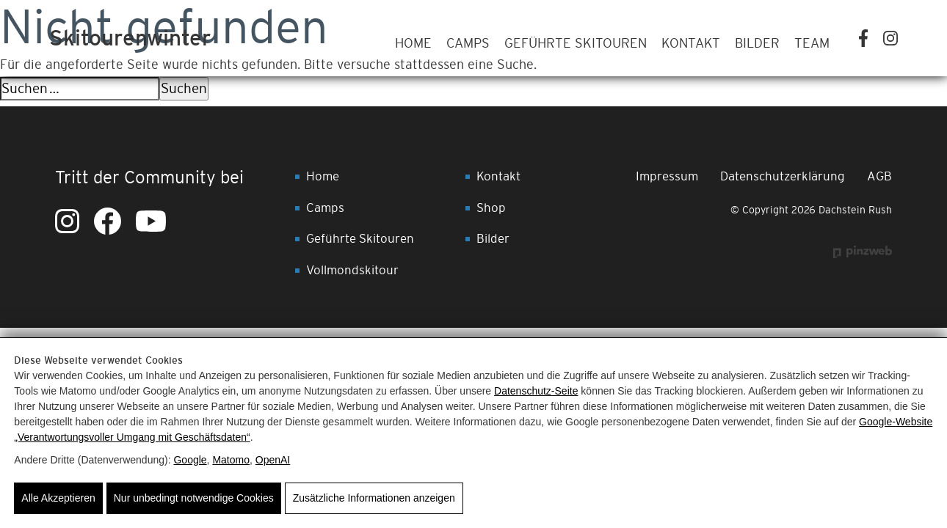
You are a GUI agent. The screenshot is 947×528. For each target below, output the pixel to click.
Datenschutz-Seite (536, 391)
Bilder (757, 43)
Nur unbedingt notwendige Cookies (194, 498)
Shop (491, 207)
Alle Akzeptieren (58, 498)
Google (189, 460)
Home (413, 43)
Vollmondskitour (352, 270)
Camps (468, 43)
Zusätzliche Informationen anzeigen (374, 498)
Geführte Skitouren (575, 43)
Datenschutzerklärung (782, 176)
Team (812, 43)
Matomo (231, 460)
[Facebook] (863, 37)
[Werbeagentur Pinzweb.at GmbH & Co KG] (862, 252)
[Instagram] (890, 37)
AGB (879, 176)
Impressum (667, 176)
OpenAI (272, 460)
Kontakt (690, 43)
